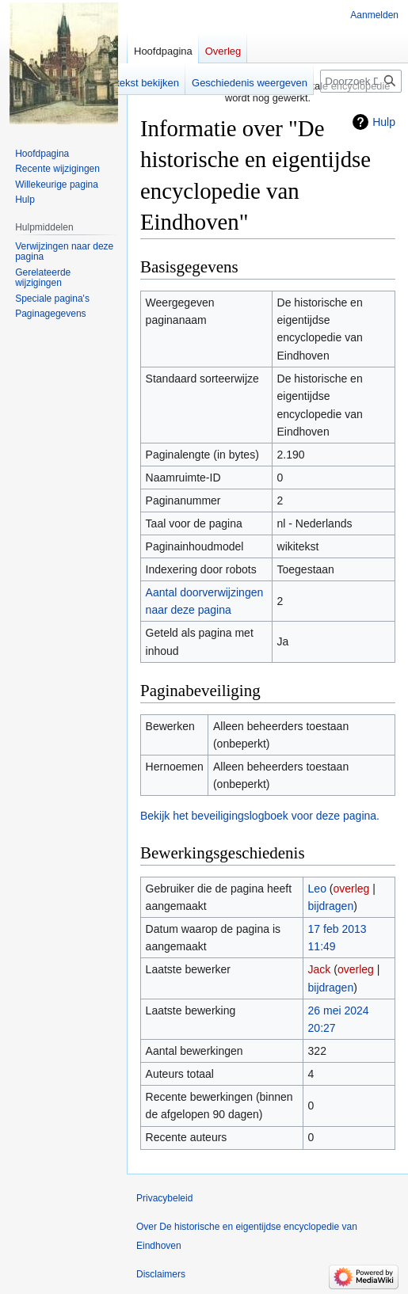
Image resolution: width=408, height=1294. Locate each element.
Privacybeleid (164, 1198)
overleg (351, 888)
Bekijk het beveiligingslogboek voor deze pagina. (259, 815)
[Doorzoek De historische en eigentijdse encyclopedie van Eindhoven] (361, 81)
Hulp (383, 122)
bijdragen (331, 906)
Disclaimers (160, 1274)
